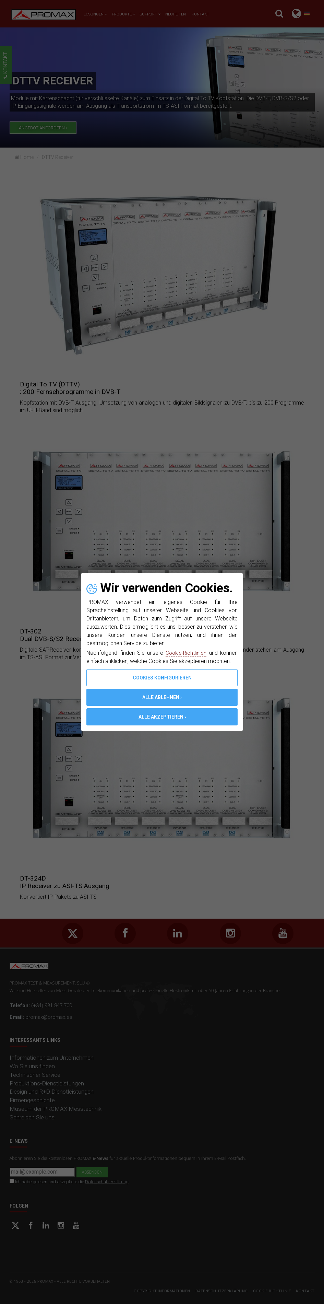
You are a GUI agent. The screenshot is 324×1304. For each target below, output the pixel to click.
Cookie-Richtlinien (186, 653)
